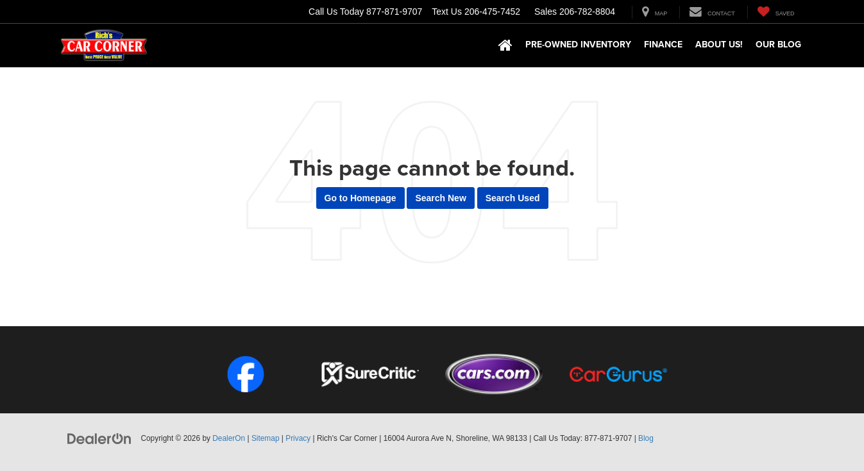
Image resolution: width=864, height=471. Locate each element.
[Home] (505, 45)
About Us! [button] (719, 44)
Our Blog (778, 44)
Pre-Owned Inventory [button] (578, 44)
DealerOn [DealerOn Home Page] (228, 438)
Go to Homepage (360, 198)
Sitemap (265, 438)
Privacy (297, 438)
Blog (646, 438)
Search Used (513, 198)
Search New (440, 198)
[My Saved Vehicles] (775, 12)
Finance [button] (663, 44)
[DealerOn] (99, 438)
